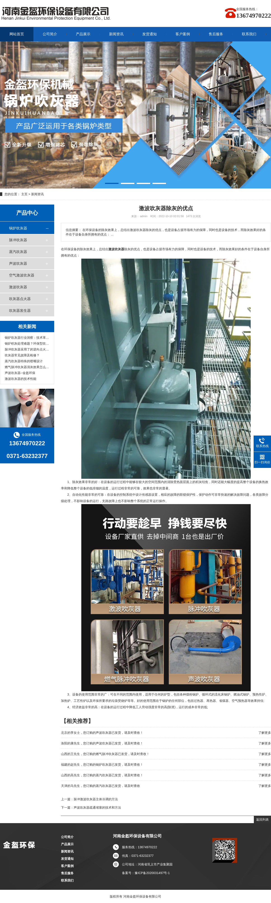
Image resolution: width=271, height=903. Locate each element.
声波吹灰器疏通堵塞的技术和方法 (97, 807)
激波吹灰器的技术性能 (20, 379)
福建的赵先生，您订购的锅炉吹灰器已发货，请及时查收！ (102, 764)
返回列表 (262, 819)
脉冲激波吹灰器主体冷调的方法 (96, 799)
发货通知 (149, 34)
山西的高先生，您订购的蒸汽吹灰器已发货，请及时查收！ (102, 775)
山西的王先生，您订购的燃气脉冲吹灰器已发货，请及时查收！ (105, 754)
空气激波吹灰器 (21, 275)
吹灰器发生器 (20, 310)
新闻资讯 (116, 34)
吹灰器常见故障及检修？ (22, 355)
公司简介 (50, 34)
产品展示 (83, 34)
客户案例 (182, 34)
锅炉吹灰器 (18, 228)
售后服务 (216, 34)
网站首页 (16, 34)
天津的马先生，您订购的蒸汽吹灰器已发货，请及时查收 (100, 786)
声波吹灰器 (18, 263)
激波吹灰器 (18, 287)
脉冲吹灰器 (18, 240)
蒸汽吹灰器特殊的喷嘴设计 (24, 361)
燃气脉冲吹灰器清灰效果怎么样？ (27, 367)
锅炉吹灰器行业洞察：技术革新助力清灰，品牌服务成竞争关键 (27, 337)
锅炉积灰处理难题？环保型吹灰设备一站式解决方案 (27, 343)
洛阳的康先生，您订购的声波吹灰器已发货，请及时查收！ (102, 743)
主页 (24, 194)
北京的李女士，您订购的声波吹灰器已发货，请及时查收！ (102, 732)
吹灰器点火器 (20, 299)
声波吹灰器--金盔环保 (20, 373)
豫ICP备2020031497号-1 (152, 873)
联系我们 (249, 34)
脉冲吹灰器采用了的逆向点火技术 (27, 349)
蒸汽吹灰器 (18, 252)
